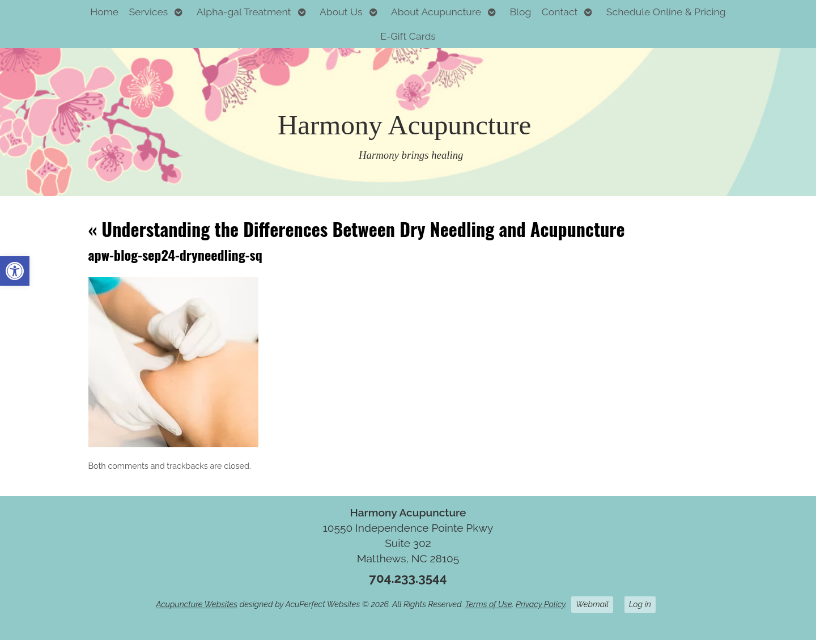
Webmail (592, 604)
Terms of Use (488, 604)
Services (148, 12)
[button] (14, 271)
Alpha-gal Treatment (244, 12)
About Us (341, 12)
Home (104, 12)
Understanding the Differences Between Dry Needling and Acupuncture (356, 228)
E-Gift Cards (408, 36)
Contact (560, 12)
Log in (640, 604)
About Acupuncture (436, 12)
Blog (520, 12)
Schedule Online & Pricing (666, 12)
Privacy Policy (540, 604)
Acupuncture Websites (196, 604)
